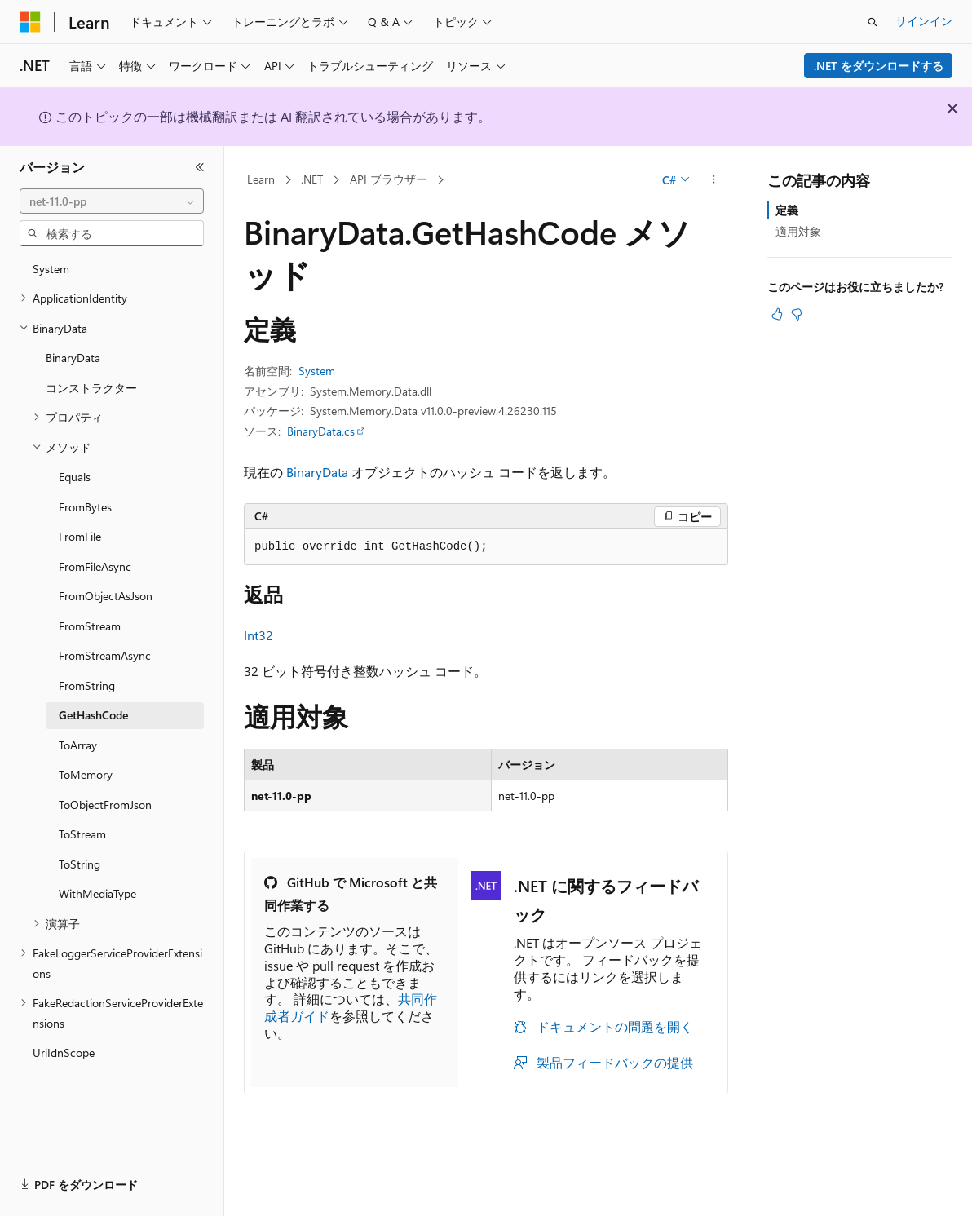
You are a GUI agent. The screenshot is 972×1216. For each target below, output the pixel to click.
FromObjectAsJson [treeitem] (105, 596)
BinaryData (317, 471)
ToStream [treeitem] (82, 834)
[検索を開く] (872, 22)
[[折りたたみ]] (200, 167)
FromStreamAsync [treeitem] (105, 655)
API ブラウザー (388, 179)
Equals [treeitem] (75, 476)
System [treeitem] (51, 268)
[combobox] (112, 201)
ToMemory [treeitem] (86, 774)
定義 (786, 210)
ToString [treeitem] (79, 864)
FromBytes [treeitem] (85, 507)
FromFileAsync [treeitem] (95, 566)
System (316, 370)
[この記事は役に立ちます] (777, 314)
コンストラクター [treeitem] (91, 388)
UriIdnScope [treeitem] (64, 1052)
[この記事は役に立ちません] (796, 314)
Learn (261, 179)
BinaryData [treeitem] (73, 357)
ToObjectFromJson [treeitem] (105, 804)
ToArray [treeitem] (78, 745)
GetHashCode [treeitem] (93, 715)
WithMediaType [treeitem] (97, 893)
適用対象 (798, 231)
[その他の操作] (714, 180)
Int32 (258, 634)
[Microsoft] (30, 22)
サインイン (923, 21)
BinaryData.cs (321, 431)
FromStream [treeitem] (90, 626)
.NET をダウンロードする (878, 65)
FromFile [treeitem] (80, 536)
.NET (312, 179)
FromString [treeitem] (87, 685)
